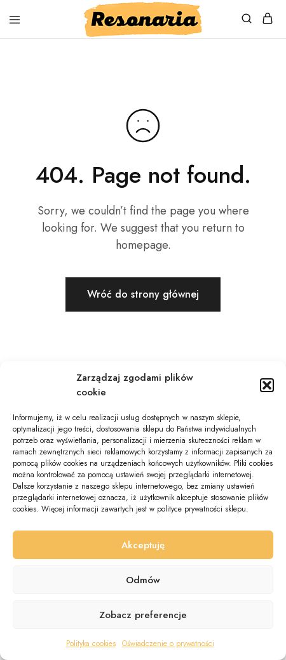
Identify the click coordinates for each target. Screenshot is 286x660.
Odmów (143, 580)
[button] (267, 385)
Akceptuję (143, 545)
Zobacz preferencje (143, 615)
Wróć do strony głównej (143, 294)
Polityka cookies (91, 643)
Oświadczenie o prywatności (168, 643)
